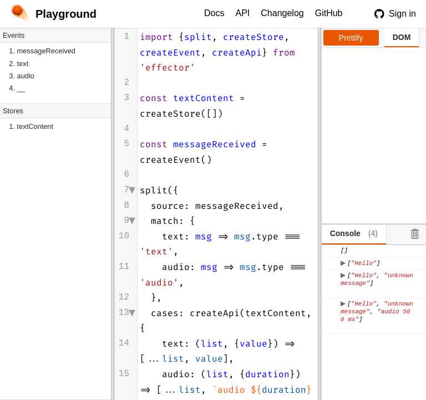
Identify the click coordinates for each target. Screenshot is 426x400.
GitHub (329, 13)
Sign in (395, 14)
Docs (214, 13)
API (242, 13)
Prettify (351, 37)
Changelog (282, 13)
